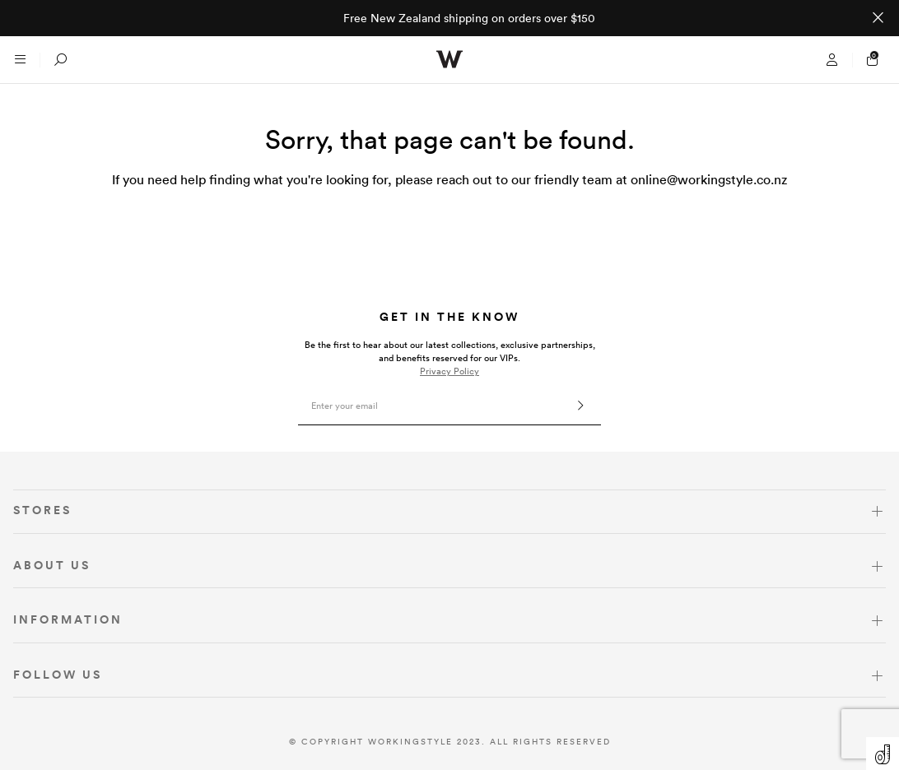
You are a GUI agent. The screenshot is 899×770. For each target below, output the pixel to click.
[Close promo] (878, 18)
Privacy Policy (449, 371)
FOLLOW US (57, 674)
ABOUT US (52, 565)
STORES (42, 510)
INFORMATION (68, 619)
